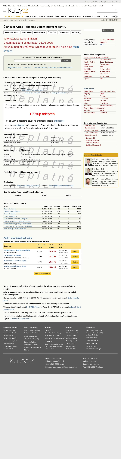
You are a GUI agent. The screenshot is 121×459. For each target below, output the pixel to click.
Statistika (87, 98)
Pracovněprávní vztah (92, 108)
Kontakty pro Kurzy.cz (91, 364)
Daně (67, 349)
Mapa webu (94, 340)
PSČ (76, 330)
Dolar (37, 333)
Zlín (101, 67)
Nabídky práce (90, 126)
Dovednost (104, 103)
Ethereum (61, 338)
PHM (51, 347)
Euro (33, 333)
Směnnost (87, 105)
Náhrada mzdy (69, 6)
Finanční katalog (91, 337)
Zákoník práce (90, 128)
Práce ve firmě (39, 32)
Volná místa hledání (11, 32)
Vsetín (86, 74)
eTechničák (94, 335)
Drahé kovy (48, 341)
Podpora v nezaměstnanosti (32, 347)
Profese (102, 96)
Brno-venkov (104, 74)
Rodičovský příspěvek (10, 341)
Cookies (59, 358)
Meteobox (108, 2)
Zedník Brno (27, 68)
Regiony (87, 94)
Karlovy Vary (104, 76)
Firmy (86, 96)
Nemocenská (90, 138)
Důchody (27, 350)
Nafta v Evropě (49, 349)
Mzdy (106, 17)
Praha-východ (105, 69)
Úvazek (102, 108)
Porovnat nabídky (42, 273)
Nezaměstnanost (91, 135)
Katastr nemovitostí (72, 333)
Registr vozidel (91, 333)
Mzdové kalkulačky (92, 17)
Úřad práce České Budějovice (27, 186)
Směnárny (27, 333)
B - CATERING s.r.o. (11, 216)
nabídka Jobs (64, 32)
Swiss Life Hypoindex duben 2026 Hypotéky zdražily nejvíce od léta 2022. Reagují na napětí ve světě (105, 174)
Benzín (55, 347)
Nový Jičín (88, 76)
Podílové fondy (56, 333)
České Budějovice (10, 209)
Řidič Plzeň (52, 68)
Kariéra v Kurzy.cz (90, 361)
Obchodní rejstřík (89, 2)
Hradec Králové (89, 62)
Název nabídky (89, 113)
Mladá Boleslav (89, 71)
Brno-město (104, 57)
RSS (91, 367)
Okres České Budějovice (12, 211)
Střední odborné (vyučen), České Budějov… (18, 224)
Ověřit (74, 251)
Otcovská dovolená (92, 143)
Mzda (33, 339)
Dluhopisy (48, 333)
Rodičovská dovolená (93, 145)
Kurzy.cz (5, 20)
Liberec (86, 64)
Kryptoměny (48, 338)
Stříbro (61, 344)
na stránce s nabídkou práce (20, 319)
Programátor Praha (14, 68)
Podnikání (69, 327)
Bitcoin (56, 338)
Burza (47, 330)
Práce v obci (27, 32)
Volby (88, 340)
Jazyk (102, 110)
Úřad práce (52, 32)
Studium (118, 2)
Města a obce (70, 330)
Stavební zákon (70, 346)
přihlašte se (59, 121)
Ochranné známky (71, 338)
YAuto (102, 2)
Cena (92, 330)
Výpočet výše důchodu (95, 6)
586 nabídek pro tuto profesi (32, 90)
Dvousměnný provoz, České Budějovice (17, 221)
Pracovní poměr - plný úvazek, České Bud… (19, 226)
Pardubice (87, 69)
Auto (87, 330)
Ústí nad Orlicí (105, 64)
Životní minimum (8, 343)
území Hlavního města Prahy (94, 57)
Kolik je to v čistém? (32, 93)
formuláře (73, 349)
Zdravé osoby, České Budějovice (15, 229)
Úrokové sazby (28, 330)
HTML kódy (98, 367)
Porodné (35, 345)
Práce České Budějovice (28, 20)
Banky (26, 327)
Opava (86, 78)
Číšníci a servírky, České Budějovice (16, 219)
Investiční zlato (53, 344)
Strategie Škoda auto (64, 68)
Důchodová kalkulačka (10, 333)
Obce (102, 94)
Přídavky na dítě (8, 335)
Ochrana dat (50, 358)
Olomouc (87, 59)
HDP (54, 335)
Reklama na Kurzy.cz (91, 358)
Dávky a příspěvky (30, 342)
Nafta (60, 347)
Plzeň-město (88, 67)
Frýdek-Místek (105, 71)
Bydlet (113, 2)
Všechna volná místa (107, 91)
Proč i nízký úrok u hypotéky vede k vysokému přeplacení (104, 162)
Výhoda (87, 110)
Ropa (46, 347)
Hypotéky (37, 330)
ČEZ (51, 330)
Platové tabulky (45, 6)
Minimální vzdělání (106, 105)
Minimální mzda (33, 6)
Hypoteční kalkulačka (9, 346)
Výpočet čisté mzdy (92, 130)
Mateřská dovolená (92, 140)
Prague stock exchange (93, 349)
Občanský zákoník (71, 341)
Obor (86, 103)
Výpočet (14, 327)
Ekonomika (48, 335)
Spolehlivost (98, 330)
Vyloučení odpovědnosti (54, 361)
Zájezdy (97, 2)
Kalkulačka (7, 327)
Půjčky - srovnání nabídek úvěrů (17, 238)
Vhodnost (103, 113)
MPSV (102, 44)
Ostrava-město (105, 59)
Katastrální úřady (71, 335)
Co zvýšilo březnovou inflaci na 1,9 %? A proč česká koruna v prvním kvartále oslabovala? (105, 183)
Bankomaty (33, 327)
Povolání (103, 101)
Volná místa (33, 336)
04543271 (103, 42)
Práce (26, 336)
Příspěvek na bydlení (9, 338)
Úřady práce (88, 91)
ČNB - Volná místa (91, 133)
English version (91, 343)
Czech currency (91, 346)
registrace (19, 125)
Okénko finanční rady (93, 155)
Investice (48, 327)
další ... (102, 78)
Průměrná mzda (22, 6)
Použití (85, 367)
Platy (37, 339)
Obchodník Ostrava (40, 68)
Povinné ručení (8, 349)
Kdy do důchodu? (81, 6)
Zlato (46, 344)
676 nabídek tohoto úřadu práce (61, 186)
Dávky (113, 17)
